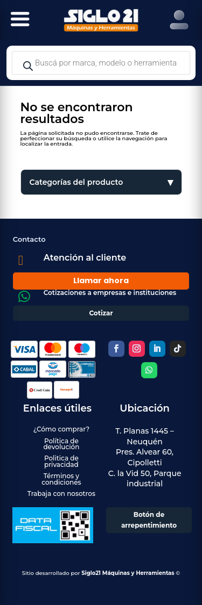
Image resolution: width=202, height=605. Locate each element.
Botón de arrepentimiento (149, 519)
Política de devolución (61, 444)
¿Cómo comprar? (61, 429)
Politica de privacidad (61, 461)
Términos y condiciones (61, 479)
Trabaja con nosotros (61, 493)
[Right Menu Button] (179, 20)
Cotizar (101, 313)
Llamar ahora (101, 280)
